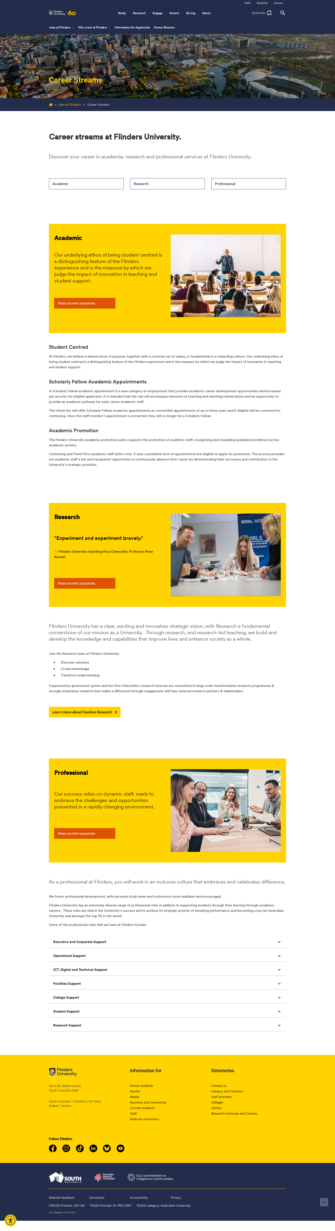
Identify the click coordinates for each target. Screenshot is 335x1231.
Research (167, 183)
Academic (86, 183)
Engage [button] (158, 13)
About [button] (206, 13)
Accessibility (139, 1197)
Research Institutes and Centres (234, 1113)
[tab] (167, 942)
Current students (142, 1108)
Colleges (217, 1102)
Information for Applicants (132, 27)
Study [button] (122, 13)
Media (134, 1097)
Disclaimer (97, 1197)
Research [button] (139, 13)
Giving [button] (190, 13)
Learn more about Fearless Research (84, 712)
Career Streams (164, 27)
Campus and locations (227, 1091)
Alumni (135, 1091)
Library (216, 1108)
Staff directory (221, 1097)
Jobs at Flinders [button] (62, 28)
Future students (141, 1086)
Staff (133, 1113)
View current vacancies (85, 303)
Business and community (148, 1102)
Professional (248, 183)
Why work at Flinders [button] (94, 28)
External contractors (144, 1119)
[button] (262, 13)
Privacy (176, 1197)
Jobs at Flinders (67, 104)
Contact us (218, 1086)
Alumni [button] (174, 13)
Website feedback (61, 1197)
